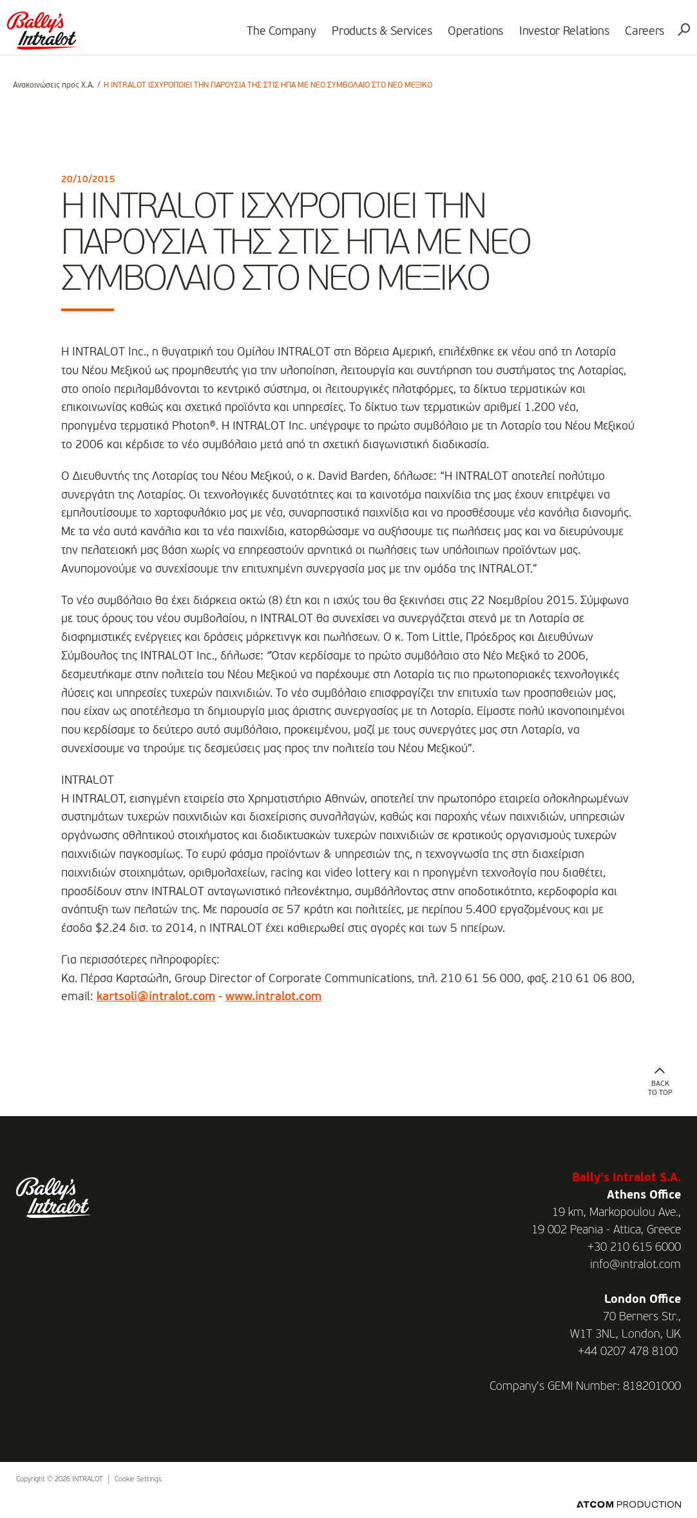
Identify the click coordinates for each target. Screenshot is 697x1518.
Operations (470, 36)
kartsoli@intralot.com (156, 997)
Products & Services (376, 36)
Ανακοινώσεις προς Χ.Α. (53, 86)
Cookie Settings (138, 1479)
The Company (275, 36)
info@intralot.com (635, 1265)
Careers (639, 36)
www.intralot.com (273, 997)
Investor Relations (558, 36)
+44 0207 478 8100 (628, 1352)
